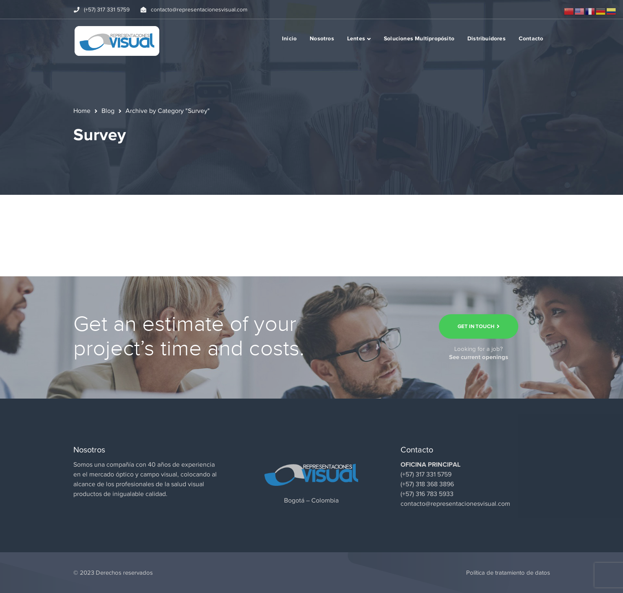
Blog (107, 111)
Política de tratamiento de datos (508, 572)
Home (81, 111)
